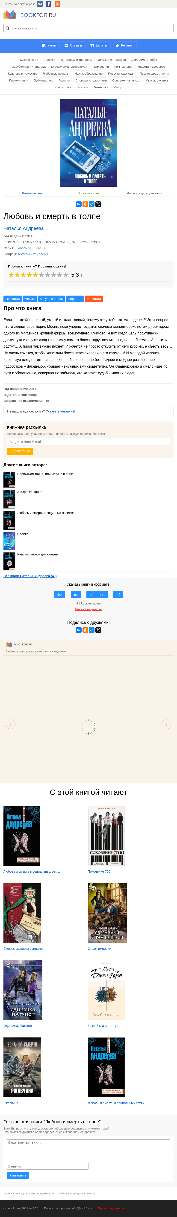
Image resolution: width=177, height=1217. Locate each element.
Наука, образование (89, 73)
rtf (118, 595)
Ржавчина (10, 1103)
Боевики (49, 59)
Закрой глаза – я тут (103, 1026)
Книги (51, 45)
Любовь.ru (23, 248)
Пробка (15, 534)
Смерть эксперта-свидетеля (24, 948)
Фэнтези (82, 87)
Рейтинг (127, 45)
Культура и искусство (22, 73)
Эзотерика (101, 87)
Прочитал (13, 299)
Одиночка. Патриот (17, 1026)
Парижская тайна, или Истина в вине (38, 474)
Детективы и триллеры (76, 59)
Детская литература (112, 59)
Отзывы (76, 45)
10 (66, 275)
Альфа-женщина (22, 492)
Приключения (18, 80)
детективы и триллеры (31, 254)
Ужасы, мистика (157, 80)
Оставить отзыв (88, 193)
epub (97, 595)
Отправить (18, 1175)
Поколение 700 (99, 871)
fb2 (59, 595)
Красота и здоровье (151, 66)
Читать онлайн (32, 193)
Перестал (75, 299)
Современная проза (126, 80)
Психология (101, 66)
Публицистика (43, 80)
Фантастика (63, 87)
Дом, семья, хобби (144, 59)
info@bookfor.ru (82, 1208)
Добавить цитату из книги (144, 193)
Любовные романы (56, 73)
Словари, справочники (91, 80)
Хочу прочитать (51, 299)
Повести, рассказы (121, 73)
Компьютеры (123, 66)
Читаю (30, 299)
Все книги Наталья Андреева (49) (30, 576)
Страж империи (99, 948)
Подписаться (20, 451)
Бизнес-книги (29, 59)
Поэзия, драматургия (154, 73)
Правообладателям (111, 1208)
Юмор (118, 87)
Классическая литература (69, 66)
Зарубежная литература (29, 66)
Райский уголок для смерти (30, 554)
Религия (64, 80)
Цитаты (101, 45)
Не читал (94, 299)
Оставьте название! (60, 411)
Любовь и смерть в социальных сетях (38, 513)
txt (76, 595)
